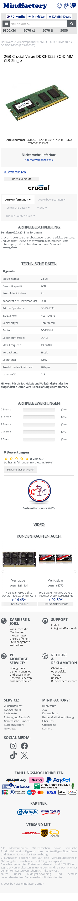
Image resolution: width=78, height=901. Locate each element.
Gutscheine (49, 725)
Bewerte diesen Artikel (20, 469)
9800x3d (9, 31)
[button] (6, 24)
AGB (44, 709)
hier (59, 877)
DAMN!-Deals (59, 16)
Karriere (47, 728)
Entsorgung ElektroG (17, 717)
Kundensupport (14, 725)
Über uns (47, 721)
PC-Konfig (16, 16)
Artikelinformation (16, 199)
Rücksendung (12, 709)
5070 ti (47, 31)
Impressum (49, 706)
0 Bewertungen (15, 172)
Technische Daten (16, 207)
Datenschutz (50, 713)
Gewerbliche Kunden (17, 721)
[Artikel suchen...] (37, 24)
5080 (64, 31)
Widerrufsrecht (13, 706)
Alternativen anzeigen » (39, 160)
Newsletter (10, 728)
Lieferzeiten (11, 713)
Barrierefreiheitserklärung (58, 717)
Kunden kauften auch (18, 216)
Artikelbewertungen (50, 199)
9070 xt (29, 31)
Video (40, 207)
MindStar (36, 16)
